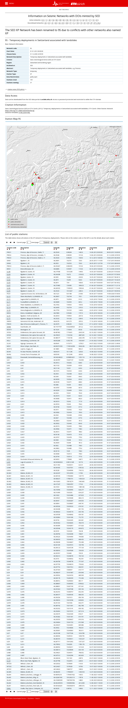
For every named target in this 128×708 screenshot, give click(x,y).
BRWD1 (9, 357)
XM (67, 23)
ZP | (95, 23)
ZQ (98, 23)
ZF (91, 23)
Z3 (84, 23)
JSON (25, 112)
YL (74, 23)
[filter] (9, 249)
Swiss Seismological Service (17, 698)
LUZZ (8, 462)
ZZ (97, 20)
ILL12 (8, 299)
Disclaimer (31, 698)
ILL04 (8, 274)
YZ (93, 20)
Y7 (90, 20)
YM (77, 23)
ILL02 (8, 280)
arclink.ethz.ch (46, 99)
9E (67, 20)
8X (64, 20)
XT (70, 23)
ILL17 (8, 305)
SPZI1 (9, 459)
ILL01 (8, 277)
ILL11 (8, 302)
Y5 (81, 23)
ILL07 (8, 285)
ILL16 (8, 316)
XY (86, 20)
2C (52, 23)
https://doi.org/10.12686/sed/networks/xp (19, 110)
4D (50, 20)
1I (46, 20)
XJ (83, 20)
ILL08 (8, 272)
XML (28, 112)
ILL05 (8, 291)
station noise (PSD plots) (16, 89)
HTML (21, 112)
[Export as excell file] (52, 242)
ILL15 (8, 318)
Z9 (88, 23)
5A (53, 20)
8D (57, 20)
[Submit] (46, 242)
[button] (9, 3)
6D (56, 23)
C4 (74, 20)
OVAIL (9, 688)
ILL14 (8, 307)
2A (45, 23)
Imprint (38, 698)
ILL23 (8, 658)
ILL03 (8, 283)
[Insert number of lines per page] (42, 242)
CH (43, 20)
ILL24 (8, 661)
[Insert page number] (29, 242)
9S (70, 20)
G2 (78, 20)
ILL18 (8, 310)
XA (60, 23)
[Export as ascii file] (56, 242)
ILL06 (8, 288)
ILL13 (8, 296)
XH (63, 23)
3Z (49, 23)
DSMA (9, 327)
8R (60, 20)
